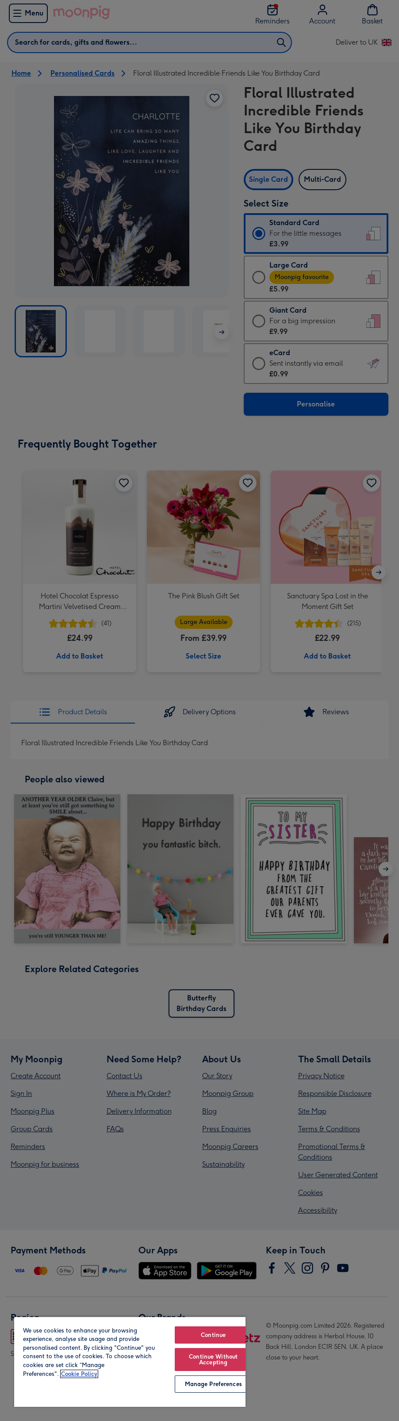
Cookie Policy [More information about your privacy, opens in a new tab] (79, 1374)
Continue (213, 1335)
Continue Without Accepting (213, 1359)
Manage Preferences (213, 1384)
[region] (130, 1361)
